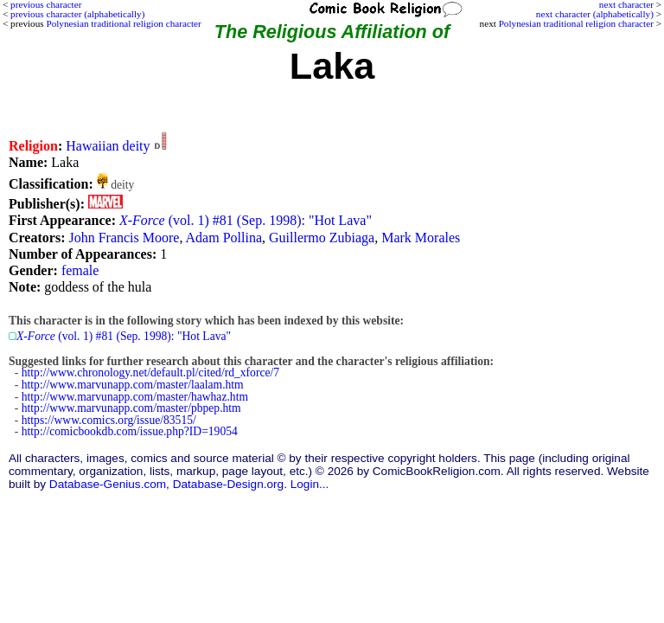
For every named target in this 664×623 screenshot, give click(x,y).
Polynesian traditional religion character (576, 23)
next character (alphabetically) (595, 14)
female (80, 270)
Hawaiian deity (108, 145)
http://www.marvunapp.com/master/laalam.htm (133, 384)
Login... (309, 484)
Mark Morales (420, 237)
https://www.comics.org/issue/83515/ (109, 420)
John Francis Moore (123, 237)
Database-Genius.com (107, 484)
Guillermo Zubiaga (321, 237)
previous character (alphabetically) (77, 14)
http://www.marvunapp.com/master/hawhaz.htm (135, 396)
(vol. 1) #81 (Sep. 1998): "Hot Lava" (245, 220)
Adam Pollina (224, 237)
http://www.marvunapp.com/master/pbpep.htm (131, 407)
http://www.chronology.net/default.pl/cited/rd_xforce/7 (150, 372)
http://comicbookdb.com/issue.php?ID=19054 (130, 431)
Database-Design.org (228, 484)
